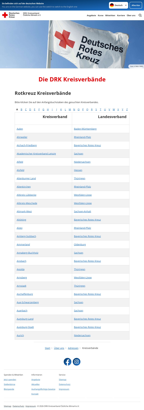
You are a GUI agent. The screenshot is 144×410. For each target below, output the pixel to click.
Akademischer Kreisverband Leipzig (36, 153)
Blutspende (9, 389)
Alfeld (20, 161)
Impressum (64, 389)
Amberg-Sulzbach (26, 236)
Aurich (20, 335)
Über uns (131, 15)
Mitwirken (110, 15)
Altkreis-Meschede (27, 203)
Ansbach (21, 261)
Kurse (100, 15)
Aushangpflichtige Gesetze (43, 389)
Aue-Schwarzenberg (28, 302)
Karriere (121, 15)
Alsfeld (20, 170)
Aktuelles (35, 384)
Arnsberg (22, 277)
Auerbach (22, 310)
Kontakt (34, 394)
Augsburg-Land (25, 318)
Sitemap (62, 379)
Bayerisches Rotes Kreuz (87, 145)
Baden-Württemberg (85, 128)
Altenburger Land (26, 178)
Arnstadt (21, 285)
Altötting (21, 219)
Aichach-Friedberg (27, 145)
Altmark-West (24, 211)
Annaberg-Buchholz (27, 252)
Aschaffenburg (25, 294)
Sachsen (78, 153)
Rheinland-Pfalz (82, 137)
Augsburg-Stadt (25, 327)
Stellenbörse (9, 384)
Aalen (20, 128)
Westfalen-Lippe (83, 194)
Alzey (19, 228)
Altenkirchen (24, 186)
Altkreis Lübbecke (26, 194)
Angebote (91, 15)
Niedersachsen (82, 161)
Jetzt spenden (10, 379)
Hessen (78, 170)
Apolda (20, 269)
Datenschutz (64, 384)
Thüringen (79, 178)
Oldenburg (80, 244)
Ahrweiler (22, 137)
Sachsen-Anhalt (82, 211)
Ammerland (23, 244)
